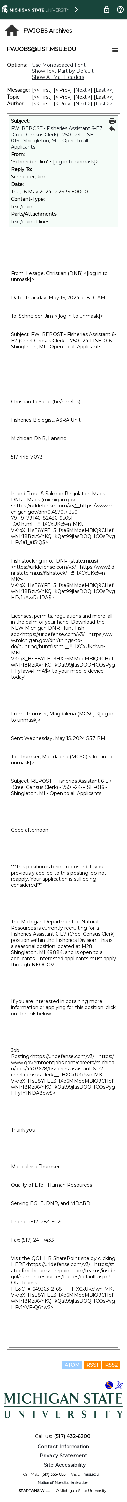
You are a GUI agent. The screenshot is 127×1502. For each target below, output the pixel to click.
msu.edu (91, 1474)
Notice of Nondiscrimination (63, 1482)
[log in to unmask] (74, 162)
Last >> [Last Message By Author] (104, 104)
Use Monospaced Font (59, 65)
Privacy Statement (63, 1456)
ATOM (72, 1365)
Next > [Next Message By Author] (83, 104)
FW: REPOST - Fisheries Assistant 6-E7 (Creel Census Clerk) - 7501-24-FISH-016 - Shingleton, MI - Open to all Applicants (56, 137)
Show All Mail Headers (58, 77)
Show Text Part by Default (63, 71)
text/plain (22, 222)
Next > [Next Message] (83, 90)
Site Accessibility (65, 1465)
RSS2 (111, 1365)
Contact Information (63, 1447)
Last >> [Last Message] (104, 90)
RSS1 (92, 1365)
